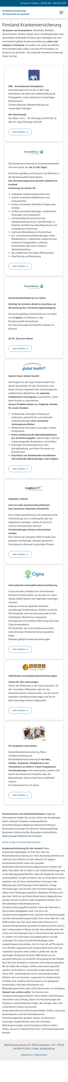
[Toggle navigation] (61, 12)
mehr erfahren (20, 132)
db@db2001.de (47, 1048)
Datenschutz (40, 1054)
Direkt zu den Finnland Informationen (21, 842)
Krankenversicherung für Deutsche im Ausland (16, 12)
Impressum (26, 1054)
